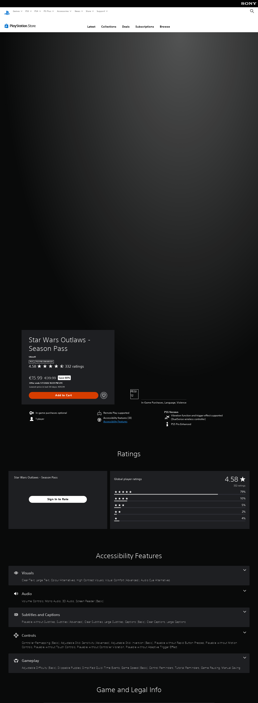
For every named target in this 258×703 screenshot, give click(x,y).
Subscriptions (144, 23)
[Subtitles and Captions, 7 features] (129, 613)
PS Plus (47, 11)
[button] (115, 418)
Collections (108, 23)
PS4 (36, 11)
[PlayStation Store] (21, 22)
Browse (165, 23)
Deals (126, 23)
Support (101, 11)
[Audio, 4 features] (129, 592)
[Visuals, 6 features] (129, 572)
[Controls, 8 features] (129, 636)
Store (88, 11)
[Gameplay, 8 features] (129, 659)
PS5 (27, 11)
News (77, 11)
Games (16, 11)
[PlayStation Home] (7, 11)
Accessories (63, 11)
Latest (91, 23)
